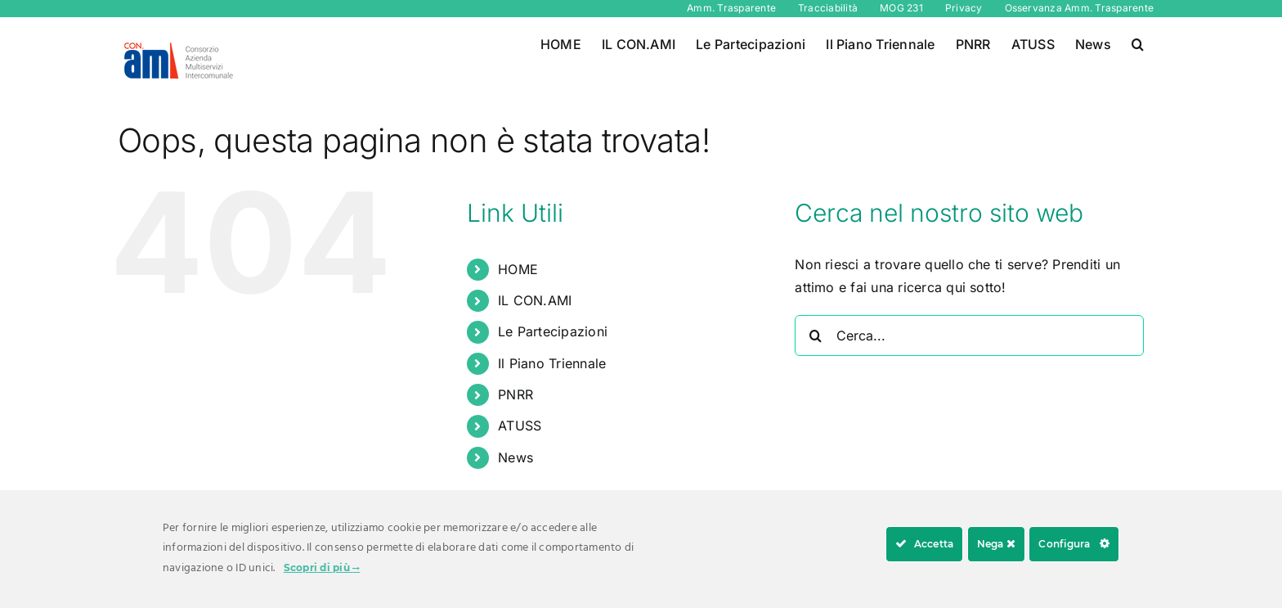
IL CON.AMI (535, 300)
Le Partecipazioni (552, 331)
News (515, 457)
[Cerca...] (969, 335)
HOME (518, 269)
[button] (1138, 42)
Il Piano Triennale (552, 363)
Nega (996, 544)
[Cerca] (815, 335)
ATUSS (519, 425)
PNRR (515, 394)
